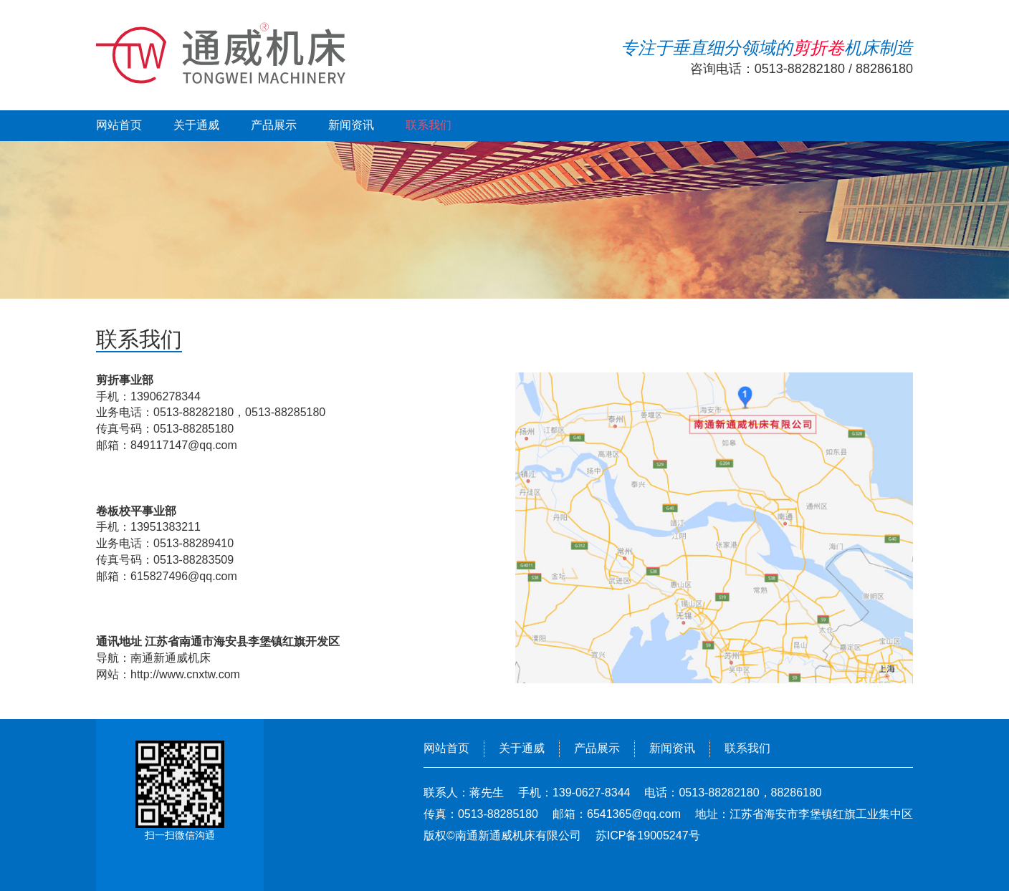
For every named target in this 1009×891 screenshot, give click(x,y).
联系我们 (428, 125)
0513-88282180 (800, 69)
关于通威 (196, 125)
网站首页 (119, 125)
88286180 (884, 69)
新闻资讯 (351, 125)
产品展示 (274, 125)
